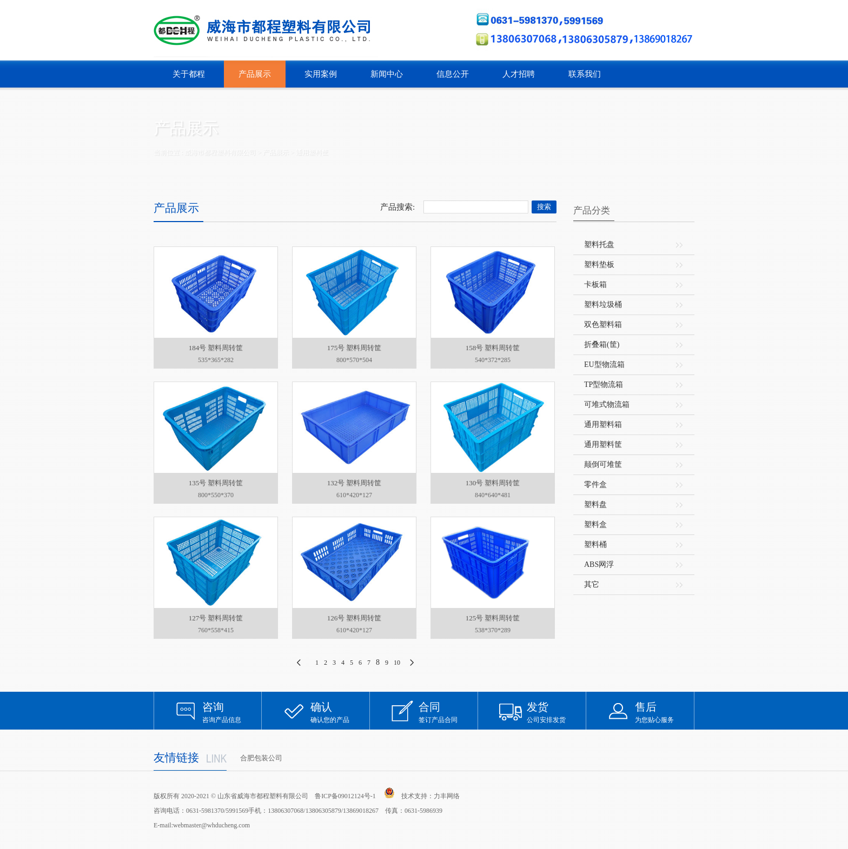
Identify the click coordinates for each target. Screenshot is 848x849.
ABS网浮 (599, 564)
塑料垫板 (599, 264)
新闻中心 (386, 74)
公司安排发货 (556, 712)
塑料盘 (595, 504)
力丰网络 (447, 796)
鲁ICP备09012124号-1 (345, 796)
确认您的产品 (340, 712)
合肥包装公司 (261, 758)
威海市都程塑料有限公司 (220, 152)
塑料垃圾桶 (603, 304)
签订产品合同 (448, 712)
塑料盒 (595, 524)
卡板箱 (595, 284)
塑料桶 (595, 544)
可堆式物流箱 (607, 404)
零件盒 (595, 484)
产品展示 (255, 74)
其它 (591, 584)
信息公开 (452, 74)
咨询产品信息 (232, 712)
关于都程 (189, 74)
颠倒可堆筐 (603, 464)
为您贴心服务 (664, 712)
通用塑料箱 (603, 424)
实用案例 (320, 74)
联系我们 (584, 74)
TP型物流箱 (603, 384)
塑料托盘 (599, 244)
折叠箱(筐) (601, 344)
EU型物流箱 (604, 364)
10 (397, 662)
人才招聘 (518, 74)
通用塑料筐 (312, 152)
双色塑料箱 (603, 324)
